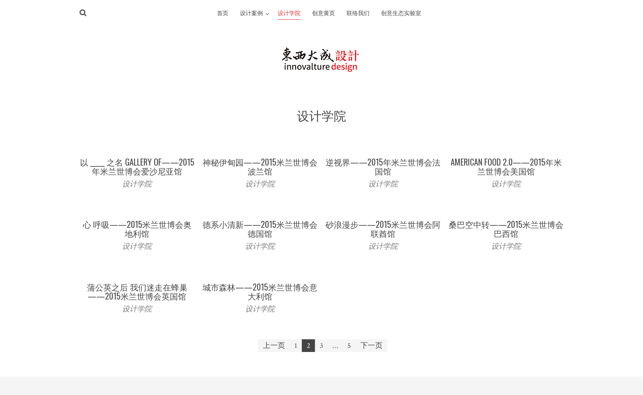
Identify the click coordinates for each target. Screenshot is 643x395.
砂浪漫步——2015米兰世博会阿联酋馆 (383, 228)
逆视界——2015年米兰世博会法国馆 (383, 166)
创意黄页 (323, 13)
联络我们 (358, 13)
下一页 (371, 345)
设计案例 (251, 13)
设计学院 (289, 13)
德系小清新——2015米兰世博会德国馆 (260, 228)
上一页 (274, 345)
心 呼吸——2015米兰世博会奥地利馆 (137, 228)
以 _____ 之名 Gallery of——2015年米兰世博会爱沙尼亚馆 (137, 166)
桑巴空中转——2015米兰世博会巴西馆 (506, 228)
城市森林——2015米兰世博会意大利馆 (260, 291)
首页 (222, 13)
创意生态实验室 (401, 13)
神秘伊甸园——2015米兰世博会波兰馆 (260, 166)
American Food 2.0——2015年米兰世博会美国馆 (506, 166)
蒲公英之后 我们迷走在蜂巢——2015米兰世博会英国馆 (137, 291)
